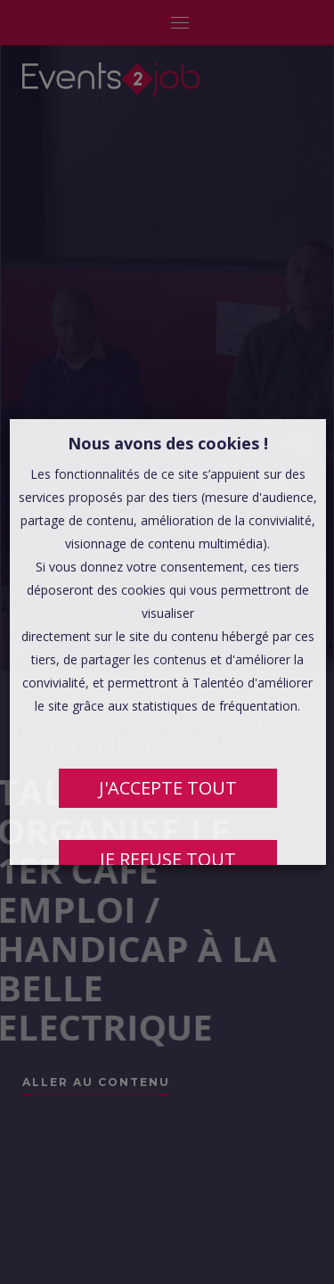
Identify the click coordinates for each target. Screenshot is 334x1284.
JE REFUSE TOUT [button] (167, 859)
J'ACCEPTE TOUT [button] (167, 788)
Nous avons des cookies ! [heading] (167, 443)
